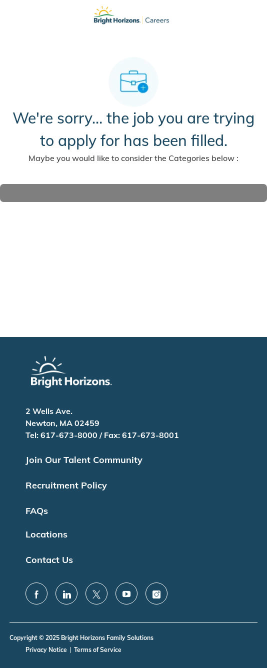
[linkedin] (67, 593)
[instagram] (157, 593)
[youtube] (127, 593)
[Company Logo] (131, 18)
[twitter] (97, 593)
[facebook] (37, 593)
